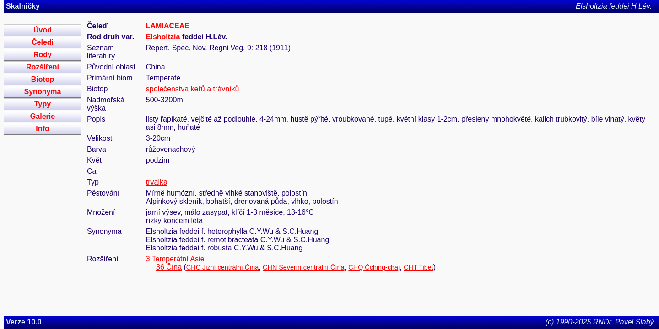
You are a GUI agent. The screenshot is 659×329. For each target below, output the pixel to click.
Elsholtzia (163, 37)
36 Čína (169, 267)
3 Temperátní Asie (175, 259)
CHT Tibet (418, 267)
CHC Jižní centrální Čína (222, 267)
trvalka (156, 182)
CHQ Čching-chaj (374, 267)
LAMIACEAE (167, 26)
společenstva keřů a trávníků (192, 89)
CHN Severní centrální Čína (303, 267)
